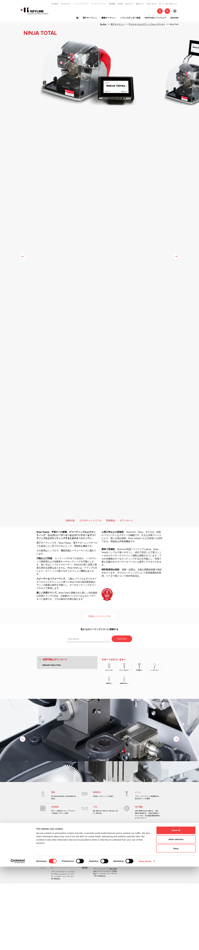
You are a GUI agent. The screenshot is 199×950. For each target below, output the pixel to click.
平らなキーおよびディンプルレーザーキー (147, 24)
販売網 (120, 4)
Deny (176, 932)
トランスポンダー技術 (130, 18)
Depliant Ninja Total (51, 665)
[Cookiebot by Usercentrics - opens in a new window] (18, 945)
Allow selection (175, 923)
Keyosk (175, 18)
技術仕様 (70, 520)
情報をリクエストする (99, 616)
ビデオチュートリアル (90, 520)
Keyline (103, 24)
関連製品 (110, 520)
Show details (145, 944)
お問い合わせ (152, 4)
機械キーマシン (108, 18)
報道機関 (112, 4)
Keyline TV (129, 4)
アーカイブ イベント (98, 4)
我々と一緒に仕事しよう (168, 4)
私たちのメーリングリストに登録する (99, 629)
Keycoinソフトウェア (155, 18)
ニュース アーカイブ (80, 4)
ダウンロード (126, 520)
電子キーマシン (90, 18)
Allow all (176, 913)
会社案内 (55, 4)
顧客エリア (140, 4)
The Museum (66, 4)
